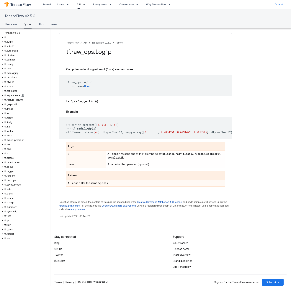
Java (54, 24)
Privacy (70, 282)
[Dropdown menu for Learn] (68, 4)
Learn (60, 4)
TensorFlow (72, 42)
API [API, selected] (79, 4)
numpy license (77, 209)
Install (47, 4)
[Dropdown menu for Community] (138, 4)
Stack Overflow (182, 254)
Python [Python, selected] (28, 24)
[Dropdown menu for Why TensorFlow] (170, 4)
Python (119, 42)
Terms (58, 282)
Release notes (181, 248)
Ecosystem (100, 4)
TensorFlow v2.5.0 (19, 16)
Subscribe (272, 282)
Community (126, 4)
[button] (24, 37)
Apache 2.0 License (69, 205)
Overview (10, 24)
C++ (41, 24)
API (85, 42)
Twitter (58, 254)
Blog (57, 243)
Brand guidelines (182, 260)
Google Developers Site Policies (119, 205)
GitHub (279, 4)
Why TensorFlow (156, 4)
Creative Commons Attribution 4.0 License (159, 202)
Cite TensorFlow (182, 266)
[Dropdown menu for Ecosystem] (111, 4)
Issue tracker (180, 243)
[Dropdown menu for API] (85, 4)
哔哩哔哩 (59, 260)
